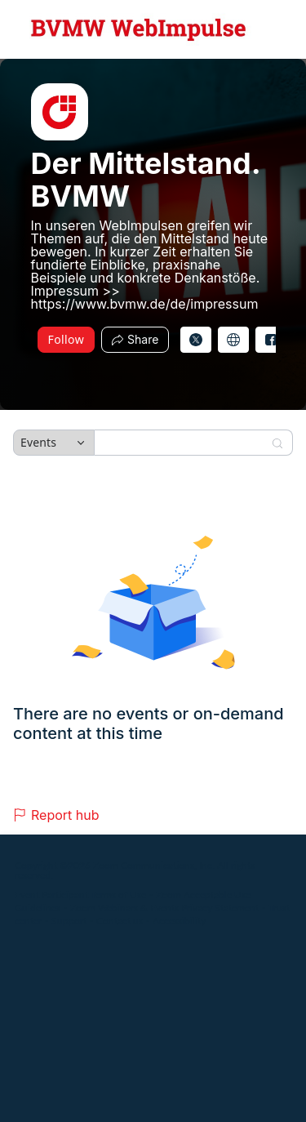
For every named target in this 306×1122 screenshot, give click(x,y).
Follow (66, 339)
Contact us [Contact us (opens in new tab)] (119, 921)
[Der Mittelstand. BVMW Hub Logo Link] (138, 29)
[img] (59, 111)
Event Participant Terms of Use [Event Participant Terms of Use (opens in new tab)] (80, 894)
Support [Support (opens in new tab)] (68, 921)
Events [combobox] (38, 442)
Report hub (56, 814)
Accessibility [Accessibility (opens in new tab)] (179, 921)
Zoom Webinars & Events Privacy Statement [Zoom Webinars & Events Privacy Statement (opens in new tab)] (164, 908)
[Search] (182, 442)
